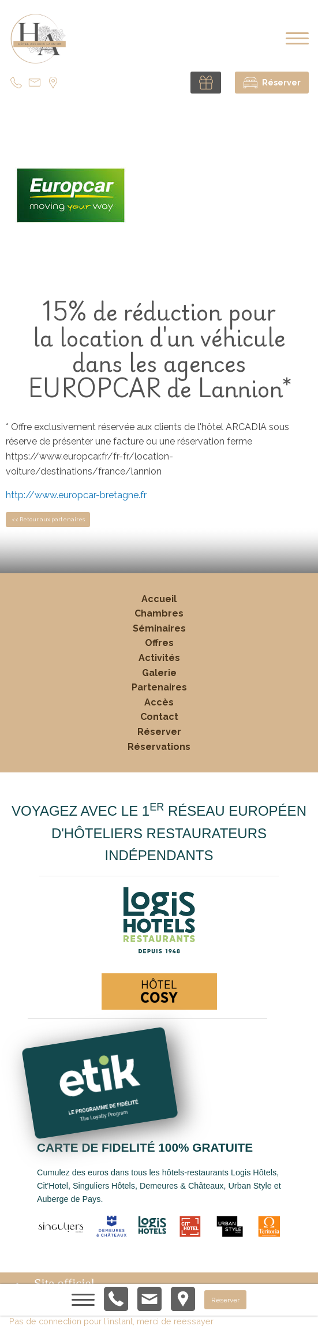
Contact (159, 716)
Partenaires (159, 687)
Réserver (159, 731)
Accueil (159, 598)
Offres (159, 642)
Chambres (159, 613)
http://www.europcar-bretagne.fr (76, 495)
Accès (159, 702)
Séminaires (159, 628)
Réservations (159, 746)
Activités (159, 657)
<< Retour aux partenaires (48, 519)
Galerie (159, 672)
